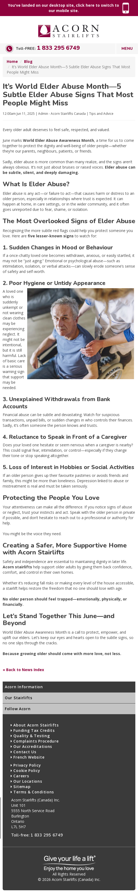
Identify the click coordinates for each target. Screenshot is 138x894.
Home (12, 61)
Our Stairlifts (18, 697)
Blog (28, 61)
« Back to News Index (23, 669)
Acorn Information (24, 686)
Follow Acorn (17, 708)
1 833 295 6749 (58, 48)
